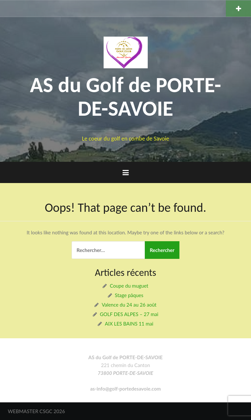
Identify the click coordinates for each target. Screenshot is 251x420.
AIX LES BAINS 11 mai (129, 324)
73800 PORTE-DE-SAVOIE (125, 373)
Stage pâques (129, 295)
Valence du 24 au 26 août (129, 305)
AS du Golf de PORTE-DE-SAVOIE (125, 97)
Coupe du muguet (129, 286)
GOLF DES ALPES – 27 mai (129, 314)
